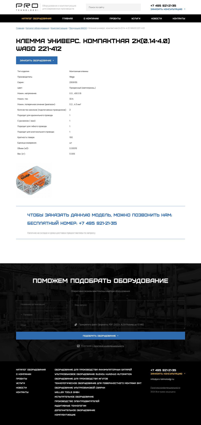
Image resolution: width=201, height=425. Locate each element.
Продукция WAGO (78, 28)
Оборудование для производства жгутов (81, 378)
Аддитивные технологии (70, 405)
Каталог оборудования (37, 28)
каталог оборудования (36, 18)
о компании (91, 18)
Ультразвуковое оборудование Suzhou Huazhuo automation (93, 374)
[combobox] (19, 314)
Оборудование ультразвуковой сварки (80, 387)
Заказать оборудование (37, 60)
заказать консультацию (166, 9)
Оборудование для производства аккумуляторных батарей (93, 369)
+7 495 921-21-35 (163, 5)
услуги (135, 18)
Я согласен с (102, 346)
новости (156, 18)
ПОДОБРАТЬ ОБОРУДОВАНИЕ (100, 336)
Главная (20, 28)
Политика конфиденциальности (165, 387)
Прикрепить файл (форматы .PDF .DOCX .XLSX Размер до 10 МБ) (111, 324)
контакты (179, 18)
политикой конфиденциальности (109, 346)
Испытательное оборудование (74, 396)
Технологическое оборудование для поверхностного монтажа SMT (98, 383)
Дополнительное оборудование (75, 410)
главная (67, 18)
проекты (115, 18)
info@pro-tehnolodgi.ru (162, 379)
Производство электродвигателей (77, 401)
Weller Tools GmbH (67, 392)
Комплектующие (59, 28)
